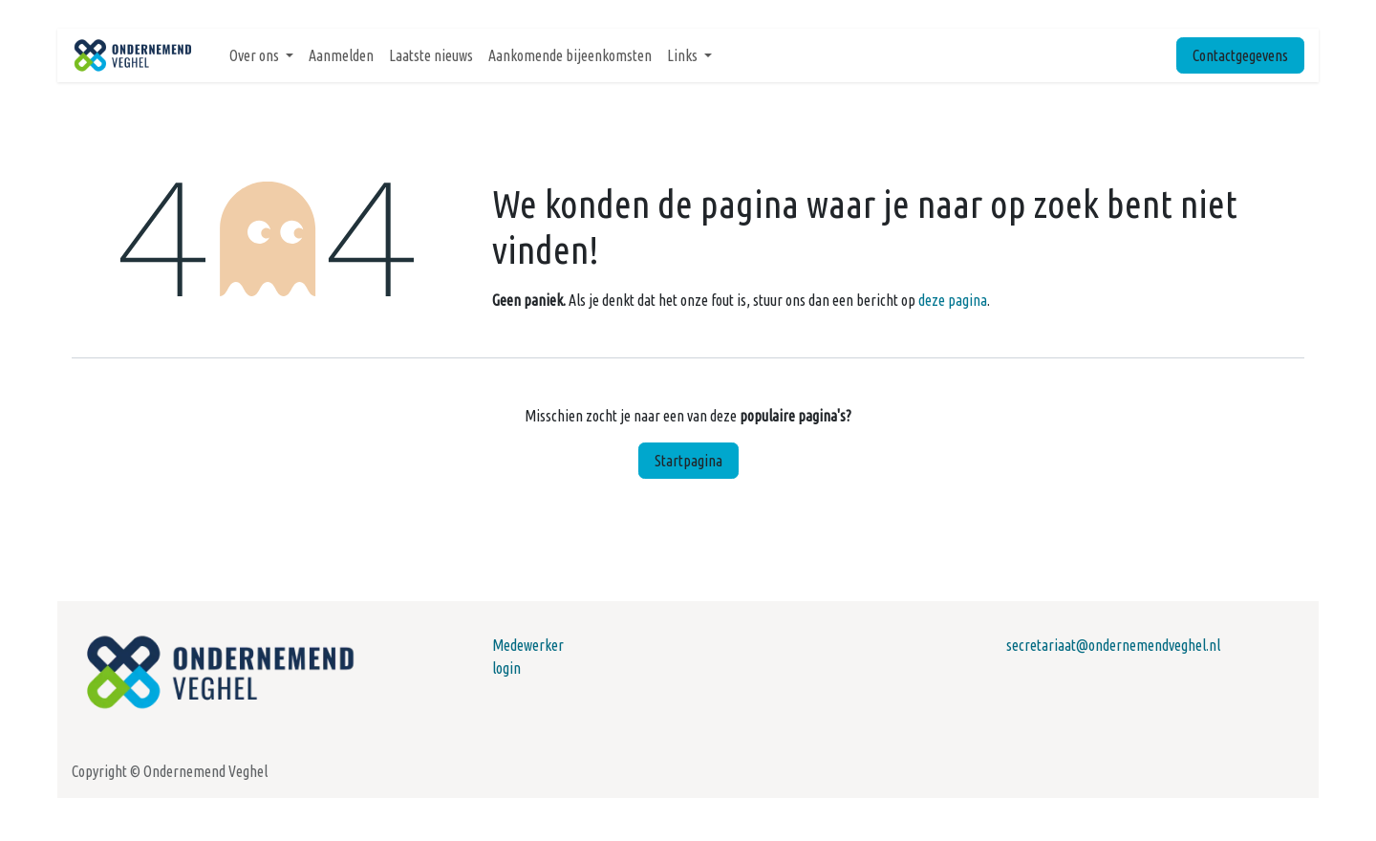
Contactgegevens (1240, 55)
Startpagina (688, 460)
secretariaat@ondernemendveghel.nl (1113, 645)
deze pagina (952, 300)
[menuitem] (261, 55)
